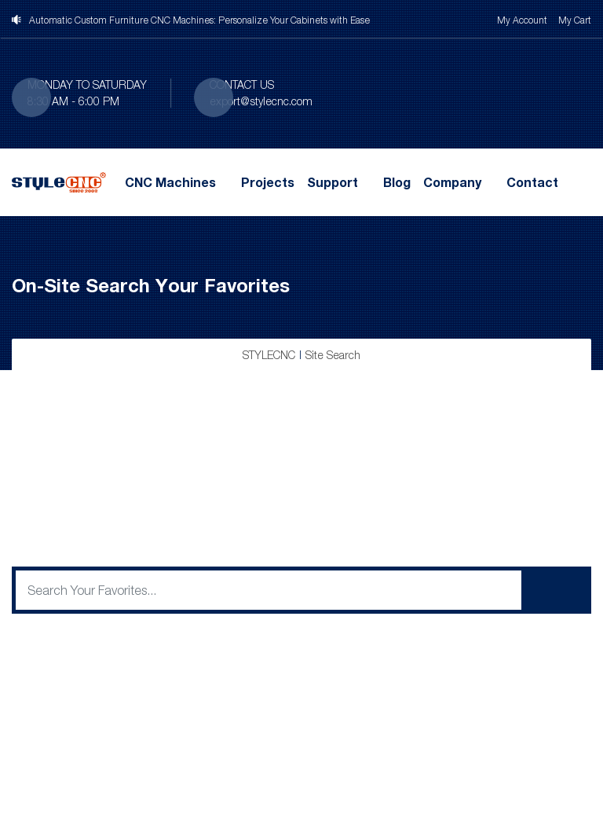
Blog (397, 182)
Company (452, 182)
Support (332, 182)
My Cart (574, 20)
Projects (267, 182)
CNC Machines (170, 182)
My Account (522, 20)
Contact (532, 182)
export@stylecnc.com (261, 101)
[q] (268, 590)
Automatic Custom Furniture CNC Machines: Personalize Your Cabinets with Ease (199, 20)
